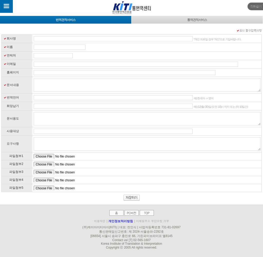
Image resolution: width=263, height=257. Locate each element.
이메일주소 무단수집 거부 (152, 221)
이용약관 (99, 221)
